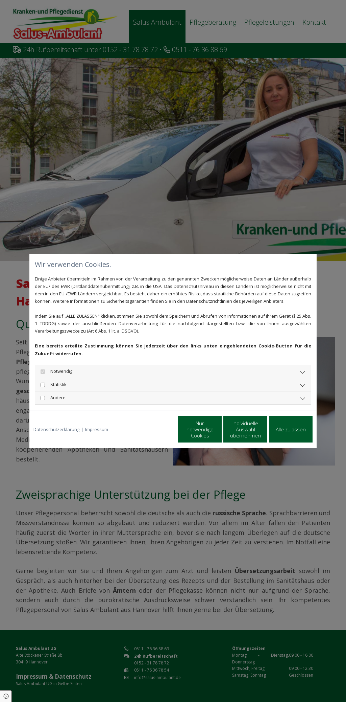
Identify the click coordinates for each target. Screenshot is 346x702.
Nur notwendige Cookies (152, 429)
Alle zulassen (281, 429)
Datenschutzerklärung (56, 429)
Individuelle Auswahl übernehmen (217, 429)
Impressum (96, 429)
